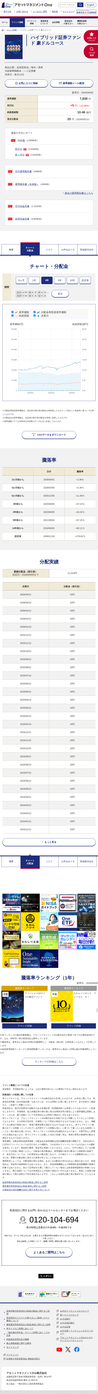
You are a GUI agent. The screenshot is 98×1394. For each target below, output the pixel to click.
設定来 (85, 280)
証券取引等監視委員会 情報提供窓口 (23, 1359)
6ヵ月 (21, 280)
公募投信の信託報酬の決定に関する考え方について (26, 1190)
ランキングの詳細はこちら (49, 1061)
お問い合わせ (22, 11)
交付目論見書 (22, 206)
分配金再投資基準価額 (50, 312)
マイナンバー (12, 1355)
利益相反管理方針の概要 (17, 1339)
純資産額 (20, 315)
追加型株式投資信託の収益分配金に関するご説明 (25, 1182)
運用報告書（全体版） (27, 184)
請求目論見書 (22, 218)
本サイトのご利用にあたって (19, 1328)
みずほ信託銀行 (67, 1323)
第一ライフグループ (69, 1315)
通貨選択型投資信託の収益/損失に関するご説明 (24, 1186)
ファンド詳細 (24, 1025)
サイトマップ (69, 11)
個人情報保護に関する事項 (18, 1343)
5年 (59, 280)
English (90, 5)
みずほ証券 (65, 1327)
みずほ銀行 (65, 1319)
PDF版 (21, 140)
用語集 (55, 11)
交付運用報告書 (23, 171)
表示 (60, 293)
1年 (34, 280)
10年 (72, 280)
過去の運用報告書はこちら (79, 193)
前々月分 (20, 154)
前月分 (18, 149)
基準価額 (20, 312)
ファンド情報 (11, 30)
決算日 (41, 315)
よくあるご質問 (40, 11)
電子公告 (7, 11)
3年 (47, 280)
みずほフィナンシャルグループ (74, 1311)
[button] (1, 1010)
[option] (24, 1007)
